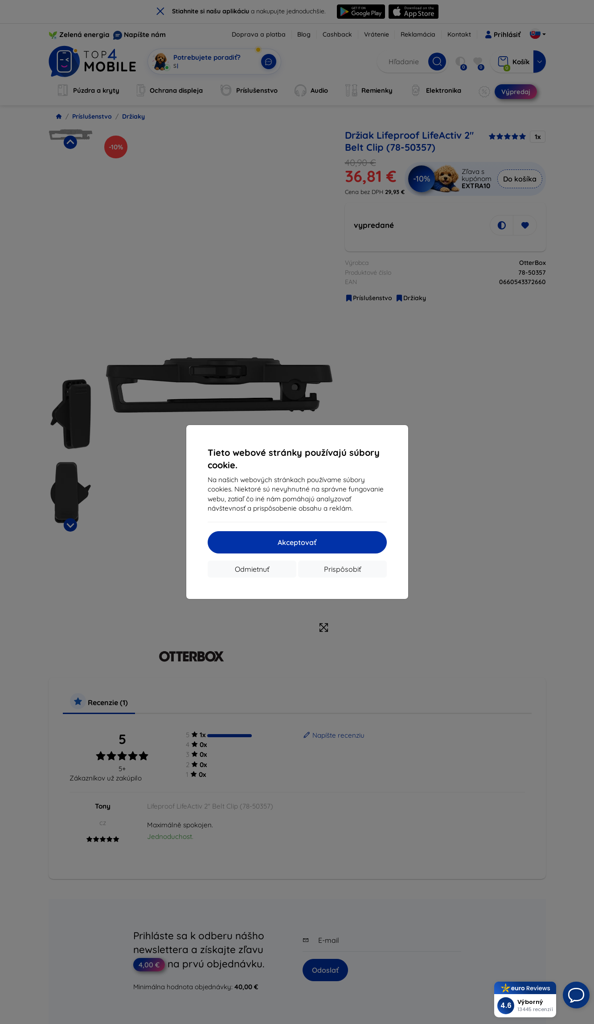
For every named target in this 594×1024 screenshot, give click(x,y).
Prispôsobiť (342, 569)
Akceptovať (297, 542)
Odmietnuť (252, 569)
